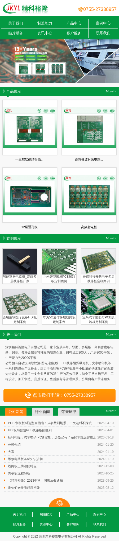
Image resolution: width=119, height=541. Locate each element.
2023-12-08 (106, 466)
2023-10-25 (106, 473)
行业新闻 (42, 411)
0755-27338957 (100, 9)
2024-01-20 (106, 444)
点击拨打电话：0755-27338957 (59, 395)
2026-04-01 (106, 430)
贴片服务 (15, 33)
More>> (111, 91)
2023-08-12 (106, 488)
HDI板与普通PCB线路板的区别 (30, 430)
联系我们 (103, 33)
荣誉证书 (68, 411)
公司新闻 (15, 411)
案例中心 (103, 23)
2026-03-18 (106, 437)
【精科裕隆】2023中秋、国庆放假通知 (35, 480)
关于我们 (15, 23)
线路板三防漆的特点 (22, 466)
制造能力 (44, 23)
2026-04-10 (106, 423)
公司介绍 (14, 444)
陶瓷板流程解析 (19, 473)
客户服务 (74, 33)
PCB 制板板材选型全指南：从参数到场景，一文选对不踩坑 (50, 423)
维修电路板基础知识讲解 (25, 459)
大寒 (11, 452)
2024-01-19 (106, 452)
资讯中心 (44, 33)
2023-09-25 (106, 480)
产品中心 (74, 23)
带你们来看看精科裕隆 (24, 488)
